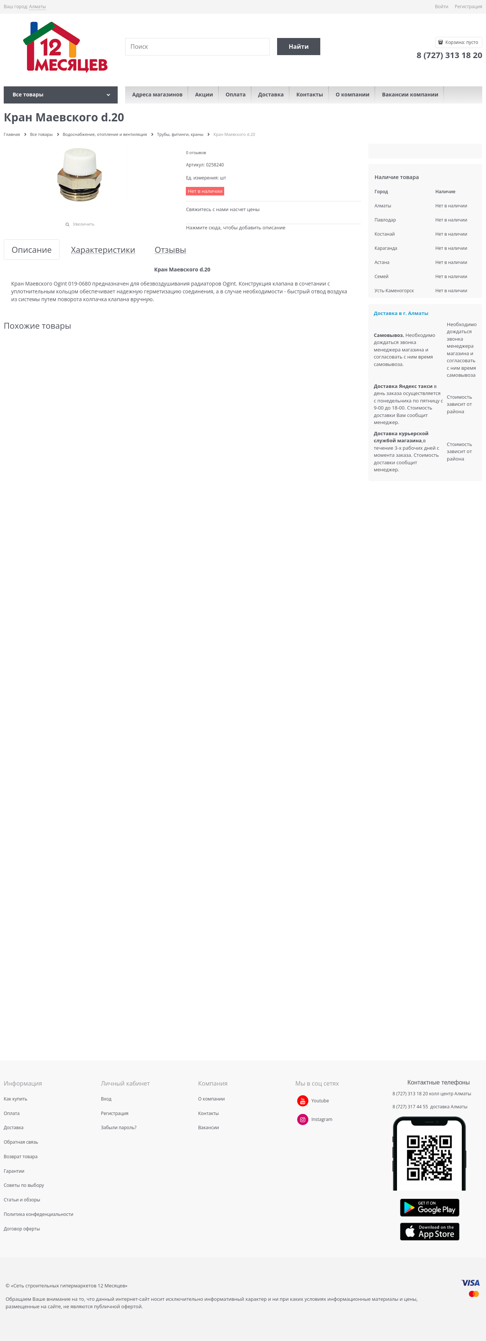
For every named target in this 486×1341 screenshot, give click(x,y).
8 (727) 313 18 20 (410, 1093)
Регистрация (468, 6)
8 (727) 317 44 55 (411, 1106)
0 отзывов (196, 152)
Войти (441, 6)
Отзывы (170, 249)
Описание (32, 249)
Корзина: (461, 42)
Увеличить (84, 224)
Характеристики (103, 249)
